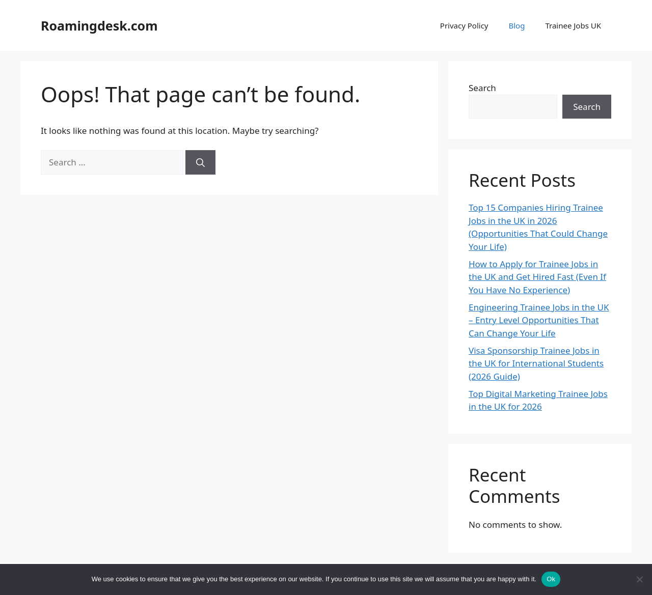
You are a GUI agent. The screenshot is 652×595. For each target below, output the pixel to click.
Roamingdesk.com (99, 25)
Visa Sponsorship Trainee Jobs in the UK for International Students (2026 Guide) (536, 363)
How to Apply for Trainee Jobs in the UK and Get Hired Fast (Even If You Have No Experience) (537, 277)
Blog (516, 25)
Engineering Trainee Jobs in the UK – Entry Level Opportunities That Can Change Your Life (539, 320)
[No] (639, 579)
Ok (551, 579)
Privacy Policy (464, 25)
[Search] (200, 162)
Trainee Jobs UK (573, 25)
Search (482, 88)
